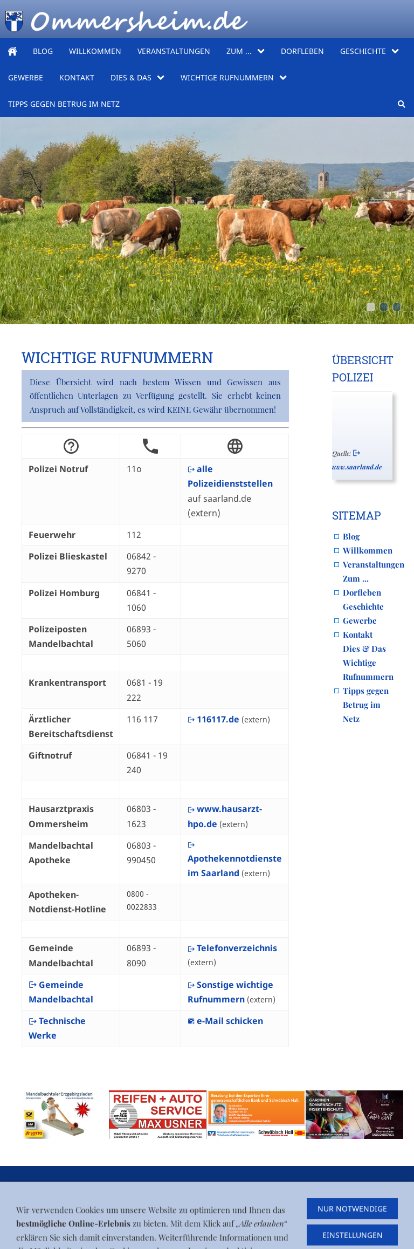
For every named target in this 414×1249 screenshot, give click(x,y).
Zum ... (356, 578)
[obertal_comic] (396, 307)
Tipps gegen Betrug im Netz (366, 704)
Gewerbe (360, 620)
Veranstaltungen (373, 564)
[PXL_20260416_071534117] (370, 307)
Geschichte (363, 606)
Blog (351, 536)
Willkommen (367, 550)
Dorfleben (362, 592)
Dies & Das (364, 648)
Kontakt (357, 634)
